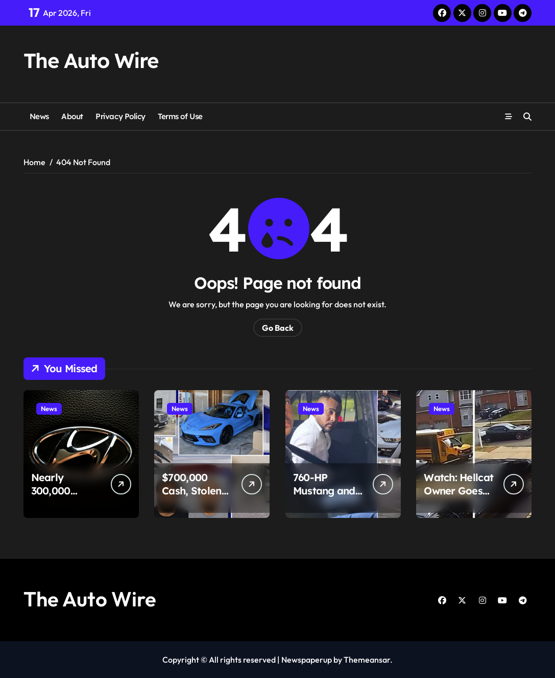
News (39, 116)
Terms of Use (180, 116)
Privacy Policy (120, 116)
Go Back (278, 328)
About (72, 116)
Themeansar (367, 659)
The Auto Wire (90, 60)
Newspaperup (306, 659)
